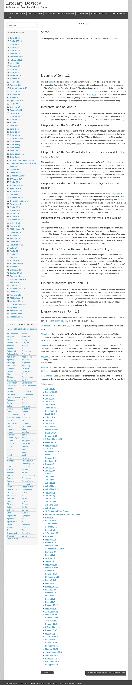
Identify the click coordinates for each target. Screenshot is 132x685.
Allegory (10, 337)
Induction (25, 432)
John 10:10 (50, 402)
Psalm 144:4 (50, 521)
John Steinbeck (52, 505)
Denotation (11, 386)
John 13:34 (50, 470)
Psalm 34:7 (50, 640)
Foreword (26, 418)
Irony (24, 438)
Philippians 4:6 (51, 665)
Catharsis (26, 371)
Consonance (46, 376)
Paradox (25, 469)
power (79, 143)
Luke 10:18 (50, 633)
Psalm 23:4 (50, 599)
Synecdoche (27, 519)
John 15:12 (50, 405)
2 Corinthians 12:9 (53, 652)
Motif (24, 455)
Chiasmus (45, 326)
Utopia (24, 536)
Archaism (25, 360)
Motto (9, 458)
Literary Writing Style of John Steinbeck (62, 514)
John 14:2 (49, 477)
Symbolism (11, 519)
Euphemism (27, 406)
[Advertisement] (83, 56)
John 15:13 (50, 483)
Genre (9, 420)
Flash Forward (13, 415)
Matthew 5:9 (50, 539)
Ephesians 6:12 (52, 536)
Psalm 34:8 (50, 530)
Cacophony (11, 368)
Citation (8, 17)
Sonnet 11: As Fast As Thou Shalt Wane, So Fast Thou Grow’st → (106, 673)
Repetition (45, 356)
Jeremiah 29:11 (52, 408)
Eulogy (10, 406)
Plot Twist (26, 484)
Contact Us (51, 683)
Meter (9, 452)
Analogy (10, 345)
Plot (8, 484)
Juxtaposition (27, 441)
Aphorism (11, 357)
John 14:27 (50, 420)
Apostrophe (11, 360)
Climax (10, 377)
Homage (25, 423)
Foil (23, 415)
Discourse (11, 394)
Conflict (25, 380)
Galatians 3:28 (51, 618)
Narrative (25, 458)
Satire (9, 507)
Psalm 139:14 (51, 392)
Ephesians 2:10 (52, 452)
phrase (117, 193)
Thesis (24, 527)
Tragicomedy (12, 533)
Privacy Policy (61, 683)
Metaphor (45, 334)
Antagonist (11, 351)
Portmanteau (27, 490)
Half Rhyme (12, 423)
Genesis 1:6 (50, 458)
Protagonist (11, 495)
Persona (10, 481)
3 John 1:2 (49, 474)
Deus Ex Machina (29, 386)
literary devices (61, 321)
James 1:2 (49, 561)
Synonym (25, 521)
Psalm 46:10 (50, 427)
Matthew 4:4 (50, 608)
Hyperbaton (26, 426)
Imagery (44, 345)
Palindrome (26, 467)
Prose (24, 493)
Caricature (11, 371)
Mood (9, 455)
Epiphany (11, 400)
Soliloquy (11, 510)
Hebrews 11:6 (51, 658)
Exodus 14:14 (51, 461)
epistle (43, 371)
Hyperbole (11, 429)
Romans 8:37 (51, 630)
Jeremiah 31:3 (51, 655)
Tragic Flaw (26, 533)
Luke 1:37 (49, 596)
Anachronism (12, 342)
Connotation (12, 383)
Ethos (24, 403)
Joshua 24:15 (51, 621)
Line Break (26, 444)
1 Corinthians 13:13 (53, 439)
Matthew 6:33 (51, 564)
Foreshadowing (13, 418)
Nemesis (10, 461)
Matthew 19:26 (51, 430)
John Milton (50, 486)
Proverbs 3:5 (50, 552)
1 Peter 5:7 (50, 449)
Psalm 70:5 (50, 555)
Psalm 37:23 (50, 589)
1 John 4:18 (50, 417)
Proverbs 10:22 (51, 543)
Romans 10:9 (51, 624)
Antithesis (26, 354)
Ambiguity (26, 340)
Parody (10, 475)
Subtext (25, 513)
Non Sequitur (27, 461)
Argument (26, 363)
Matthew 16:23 (51, 649)
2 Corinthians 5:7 (52, 524)
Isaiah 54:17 (50, 433)
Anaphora (11, 348)
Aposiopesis (27, 357)
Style (9, 513)
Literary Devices (23, 3)
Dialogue (25, 389)
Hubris (9, 426)
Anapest (25, 345)
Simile (24, 507)
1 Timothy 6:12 (51, 611)
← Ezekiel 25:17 (47, 672)
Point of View (12, 490)
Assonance (11, 366)
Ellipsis (25, 397)
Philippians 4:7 (51, 646)
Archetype (11, 363)
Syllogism (26, 516)
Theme (10, 527)
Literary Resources (118, 13)
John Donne (50, 502)
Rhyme (25, 501)
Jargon (10, 441)
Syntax (10, 524)
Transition (11, 536)
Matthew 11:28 (51, 546)
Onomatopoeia (28, 464)
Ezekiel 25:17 (51, 517)
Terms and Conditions (74, 683)
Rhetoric (10, 501)
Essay (9, 403)
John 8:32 (49, 480)
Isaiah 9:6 (49, 455)
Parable (10, 469)
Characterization (14, 374)
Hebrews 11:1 (51, 411)
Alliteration (46, 368)
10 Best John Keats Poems (57, 511)
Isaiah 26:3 (50, 414)
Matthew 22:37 (51, 445)
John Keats (50, 492)
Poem (9, 487)
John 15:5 (49, 423)
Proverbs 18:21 (51, 593)
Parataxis (25, 472)
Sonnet (25, 510)
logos (74, 88)
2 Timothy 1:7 (51, 527)
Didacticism (26, 392)
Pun (23, 495)
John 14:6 (49, 395)
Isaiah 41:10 (50, 442)
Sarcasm (25, 504)
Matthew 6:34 (51, 615)
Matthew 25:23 (51, 568)
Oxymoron (11, 467)
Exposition (26, 409)
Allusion (10, 340)
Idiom (24, 429)
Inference (11, 435)
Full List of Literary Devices (15, 13)
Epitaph (25, 400)
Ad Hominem (12, 334)
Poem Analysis (50, 13)
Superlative (11, 516)
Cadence (25, 368)
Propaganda (12, 493)
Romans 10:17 (51, 586)
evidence (92, 94)
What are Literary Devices (100, 13)
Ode (9, 464)
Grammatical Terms (35, 13)
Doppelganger (27, 394)
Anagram (25, 342)
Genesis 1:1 (50, 571)
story (76, 255)
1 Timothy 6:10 (51, 533)
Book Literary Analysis (66, 13)
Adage (24, 334)
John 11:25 (50, 389)
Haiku (24, 420)
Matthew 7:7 (50, 583)
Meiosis (25, 446)
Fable (9, 412)
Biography (26, 366)
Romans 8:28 (51, 436)
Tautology (26, 524)
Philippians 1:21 (52, 577)
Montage (25, 452)
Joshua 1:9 (50, 558)
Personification (28, 481)
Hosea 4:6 (49, 464)
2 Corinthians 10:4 (53, 627)
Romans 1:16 (51, 574)
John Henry (50, 495)
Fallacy (25, 412)
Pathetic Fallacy (28, 475)
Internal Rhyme (13, 438)
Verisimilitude (12, 539)
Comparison (12, 380)
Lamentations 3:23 (53, 662)
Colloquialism (27, 377)
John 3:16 (49, 398)
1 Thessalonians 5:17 (54, 549)
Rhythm (10, 504)
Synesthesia (12, 521)
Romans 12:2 (51, 643)
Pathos (10, 478)
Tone (9, 530)
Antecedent (26, 351)
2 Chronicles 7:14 (53, 636)
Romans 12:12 (51, 605)
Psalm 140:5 (50, 580)
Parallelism (11, 472)
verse (50, 82)
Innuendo (25, 435)
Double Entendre (14, 397)
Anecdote (26, 348)
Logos (9, 446)
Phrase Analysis (82, 13)
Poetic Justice (27, 487)
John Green (50, 508)
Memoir (10, 449)
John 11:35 (50, 467)
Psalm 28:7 (50, 602)
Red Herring (12, 498)
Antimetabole (12, 354)
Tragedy (25, 530)
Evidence (11, 409)
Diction (10, 392)
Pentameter (26, 478)
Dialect (10, 389)
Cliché (24, 374)
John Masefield (52, 489)
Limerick (10, 444)
